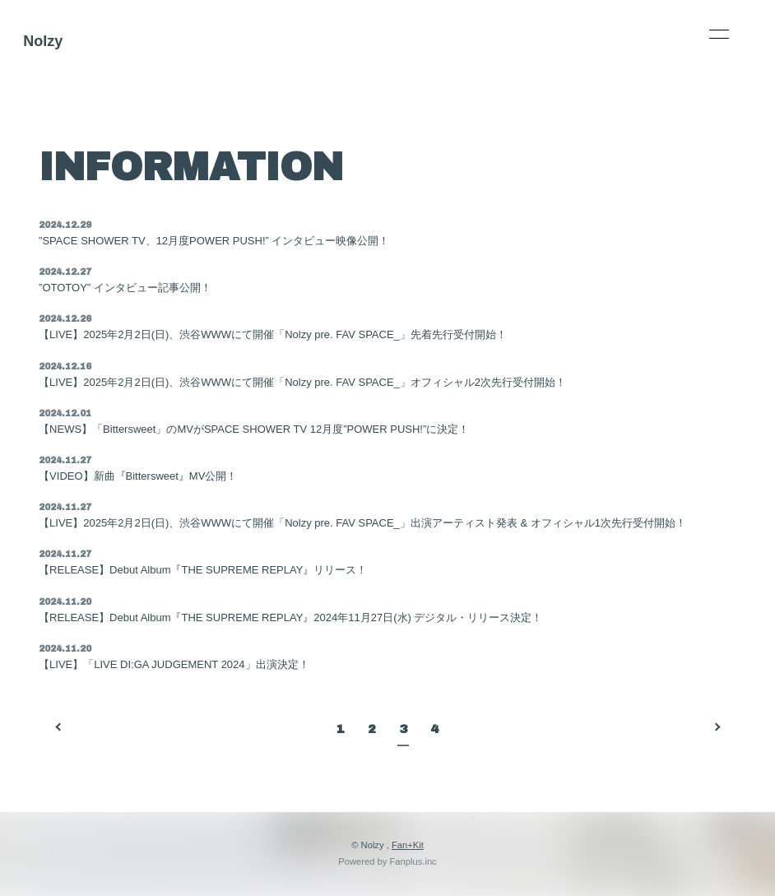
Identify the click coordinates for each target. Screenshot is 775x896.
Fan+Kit (408, 845)
